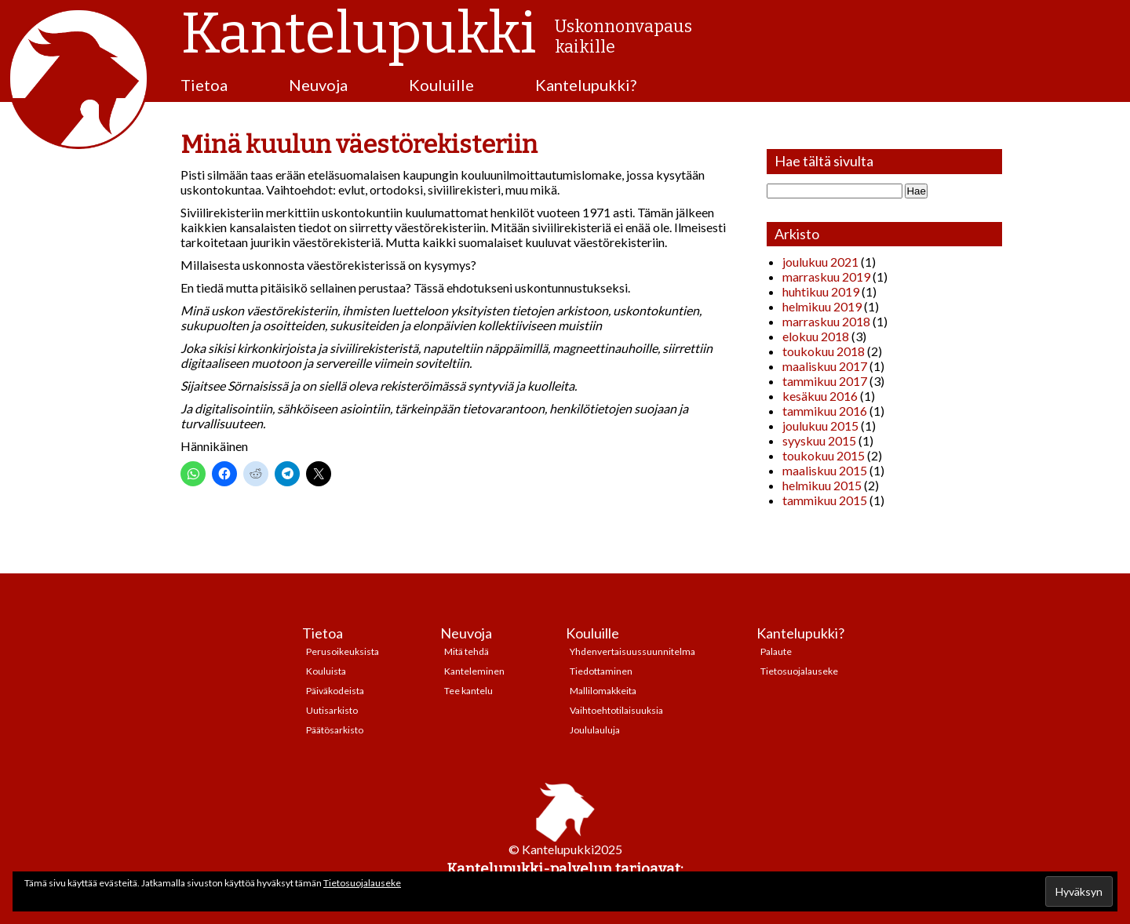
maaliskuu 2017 (824, 365)
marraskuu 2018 (826, 321)
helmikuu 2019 (822, 306)
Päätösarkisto (334, 730)
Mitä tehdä (466, 651)
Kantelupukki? (585, 84)
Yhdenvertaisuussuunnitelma (632, 651)
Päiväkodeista (335, 691)
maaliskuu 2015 (824, 470)
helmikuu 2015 (822, 485)
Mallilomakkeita (603, 691)
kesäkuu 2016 (820, 395)
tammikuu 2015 (824, 500)
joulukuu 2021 (820, 261)
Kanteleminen (474, 671)
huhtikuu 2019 (820, 291)
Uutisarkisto (332, 710)
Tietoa (204, 84)
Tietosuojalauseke (799, 671)
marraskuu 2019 (826, 276)
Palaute (776, 651)
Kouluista (326, 671)
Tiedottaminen (601, 671)
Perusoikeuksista (342, 651)
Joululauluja (595, 730)
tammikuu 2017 (824, 380)
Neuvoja (318, 84)
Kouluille (441, 84)
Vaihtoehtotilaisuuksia (616, 710)
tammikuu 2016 (824, 410)
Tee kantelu (468, 691)
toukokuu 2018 (823, 351)
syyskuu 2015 (819, 440)
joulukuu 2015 (820, 425)
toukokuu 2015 (823, 455)
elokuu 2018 (815, 336)
